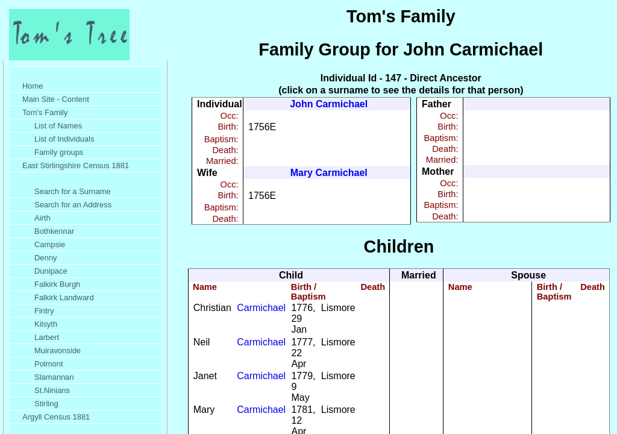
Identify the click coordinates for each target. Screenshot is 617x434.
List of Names (58, 125)
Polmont (48, 363)
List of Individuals (64, 138)
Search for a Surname (72, 191)
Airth (42, 217)
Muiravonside (57, 350)
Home (32, 85)
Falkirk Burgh (57, 284)
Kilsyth (45, 324)
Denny (45, 257)
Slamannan (54, 377)
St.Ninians (52, 390)
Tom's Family (44, 112)
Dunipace (50, 270)
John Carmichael (329, 104)
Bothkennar (54, 231)
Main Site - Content (55, 99)
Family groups (58, 152)
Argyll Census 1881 (56, 416)
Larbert (46, 337)
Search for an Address (72, 204)
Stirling (46, 403)
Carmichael (261, 308)
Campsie (49, 244)
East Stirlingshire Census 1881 (75, 165)
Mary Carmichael (329, 173)
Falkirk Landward (64, 297)
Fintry (44, 310)
